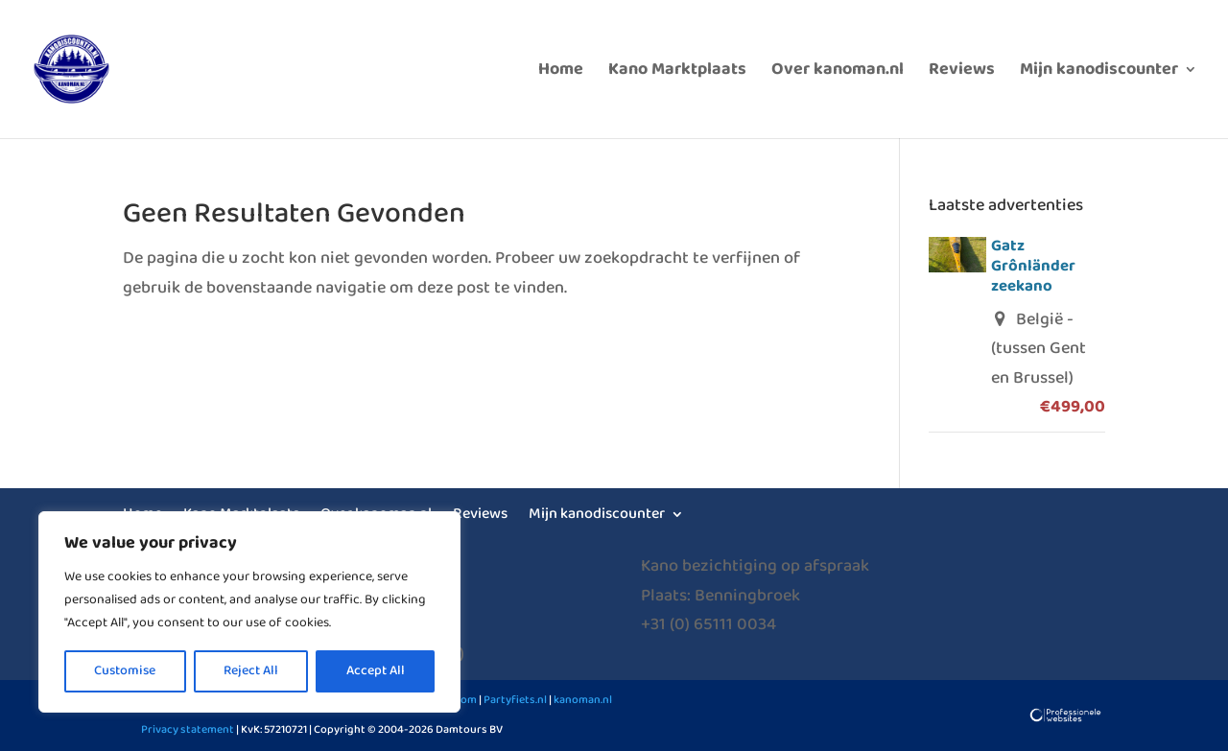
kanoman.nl (583, 700)
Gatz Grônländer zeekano (1033, 266)
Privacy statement (187, 729)
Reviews (962, 73)
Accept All (375, 671)
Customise (124, 671)
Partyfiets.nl (514, 700)
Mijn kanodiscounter (1099, 73)
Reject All (251, 671)
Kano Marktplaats (677, 73)
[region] (249, 612)
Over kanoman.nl (837, 73)
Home (560, 73)
